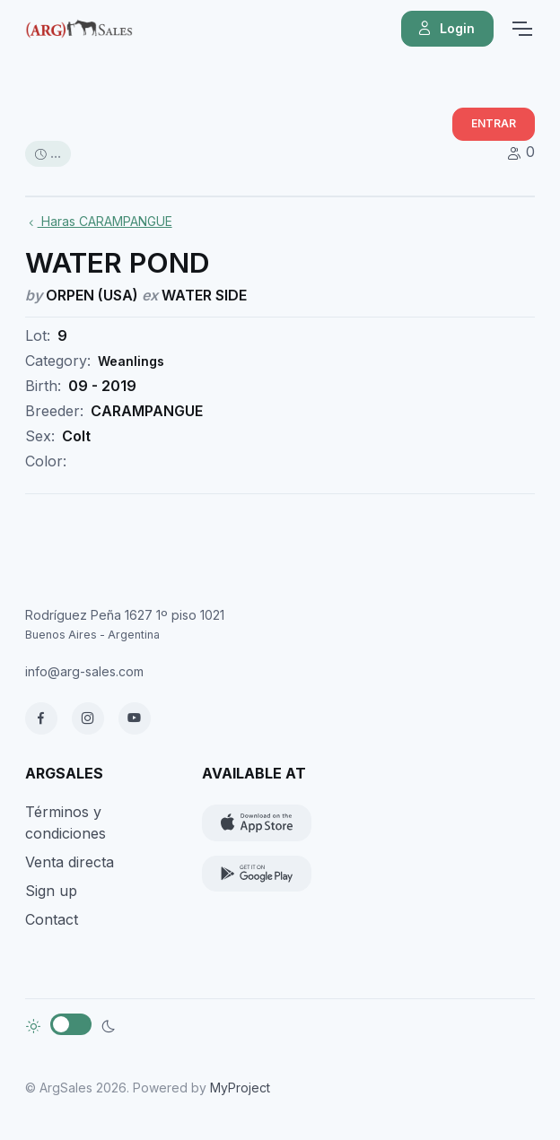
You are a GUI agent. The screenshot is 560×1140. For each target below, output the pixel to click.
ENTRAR (493, 123)
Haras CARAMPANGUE (98, 221)
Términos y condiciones (65, 822)
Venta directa (69, 862)
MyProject (240, 1087)
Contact (51, 919)
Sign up (51, 891)
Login (445, 29)
